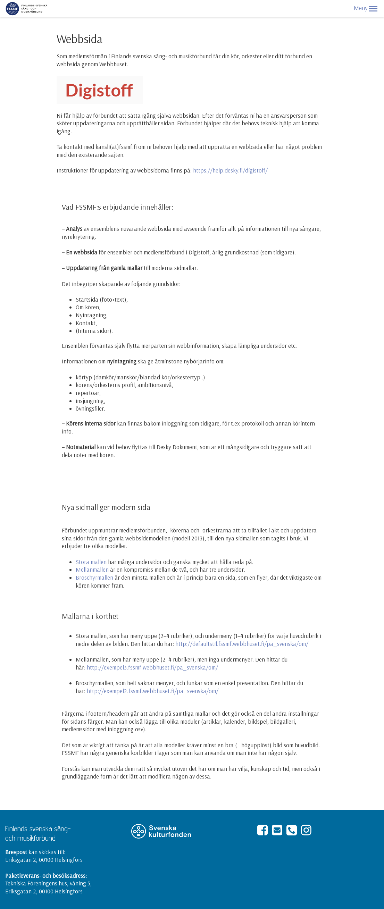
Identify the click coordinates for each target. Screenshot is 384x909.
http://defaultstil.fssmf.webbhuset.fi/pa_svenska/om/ (241, 643)
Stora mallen (91, 561)
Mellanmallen (92, 569)
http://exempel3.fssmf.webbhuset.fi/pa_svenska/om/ (152, 667)
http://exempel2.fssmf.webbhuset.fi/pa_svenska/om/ (152, 691)
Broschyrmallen (94, 577)
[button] (373, 8)
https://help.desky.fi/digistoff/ (230, 170)
